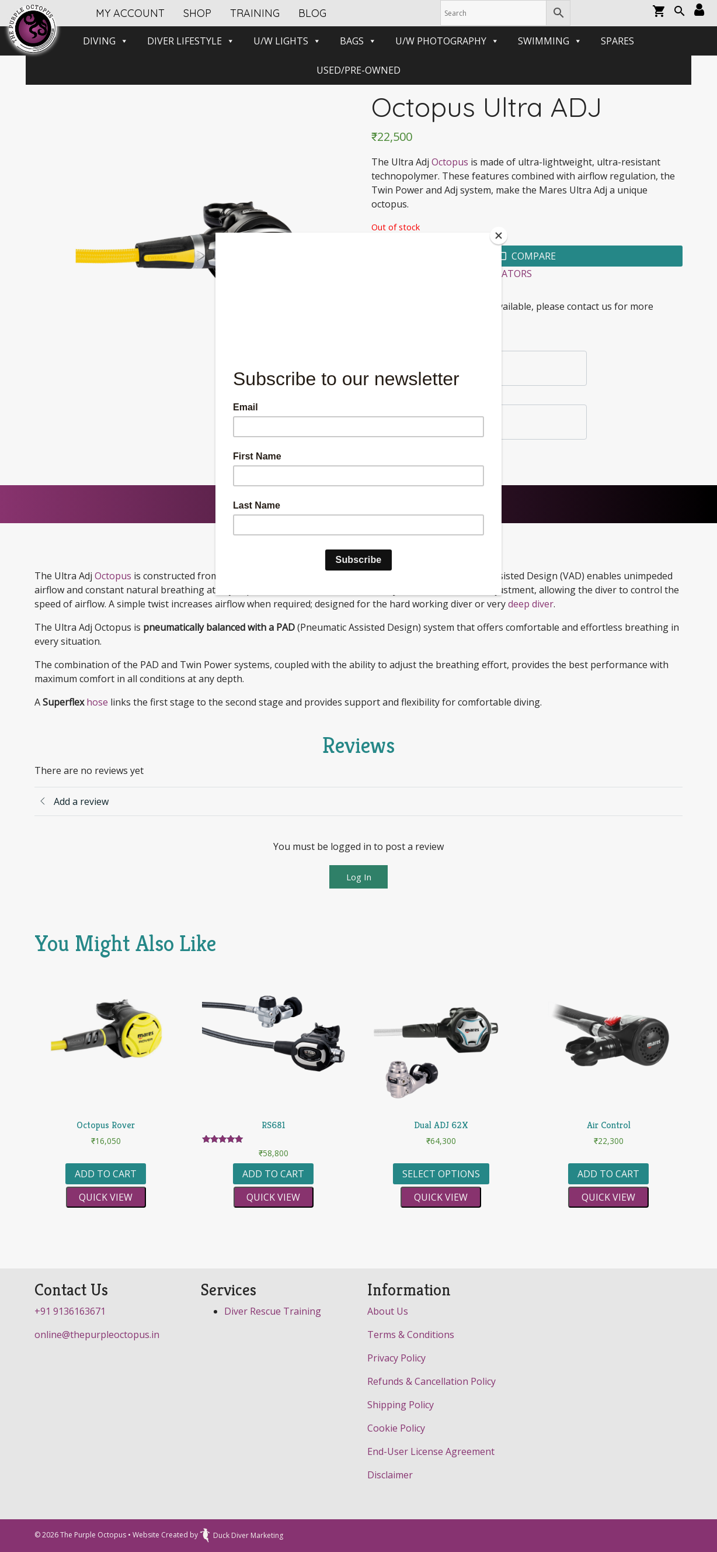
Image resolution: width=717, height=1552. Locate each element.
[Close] (498, 235)
